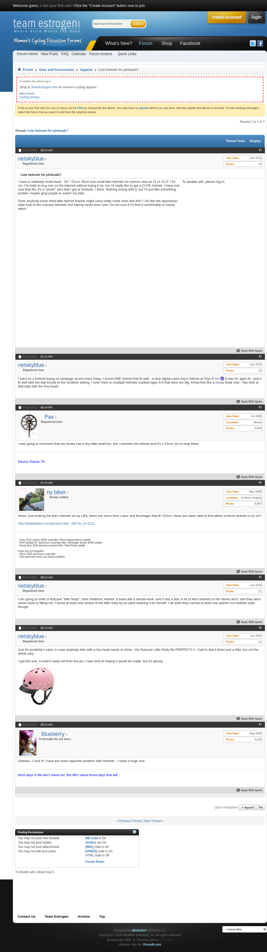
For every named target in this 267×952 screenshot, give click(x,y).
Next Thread (152, 821)
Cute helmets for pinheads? (47, 130)
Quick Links (127, 54)
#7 (260, 724)
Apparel (86, 70)
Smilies (90, 842)
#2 (260, 356)
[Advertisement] (210, 260)
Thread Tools (235, 141)
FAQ (65, 54)
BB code (91, 838)
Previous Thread (130, 821)
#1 (260, 150)
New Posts (49, 54)
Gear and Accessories (56, 70)
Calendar (79, 54)
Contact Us (26, 916)
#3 (260, 407)
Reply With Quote (249, 351)
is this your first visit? (56, 6)
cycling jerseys (30, 97)
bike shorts (27, 93)
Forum (145, 43)
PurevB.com (152, 944)
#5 (260, 577)
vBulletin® (139, 930)
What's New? (118, 43)
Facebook (190, 43)
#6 (260, 627)
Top (261, 807)
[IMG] (89, 847)
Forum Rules (94, 862)
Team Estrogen (57, 916)
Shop (166, 43)
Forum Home (27, 54)
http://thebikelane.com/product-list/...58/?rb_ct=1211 (56, 523)
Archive (84, 916)
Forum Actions (100, 54)
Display (255, 141)
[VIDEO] (91, 851)
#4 (260, 482)
